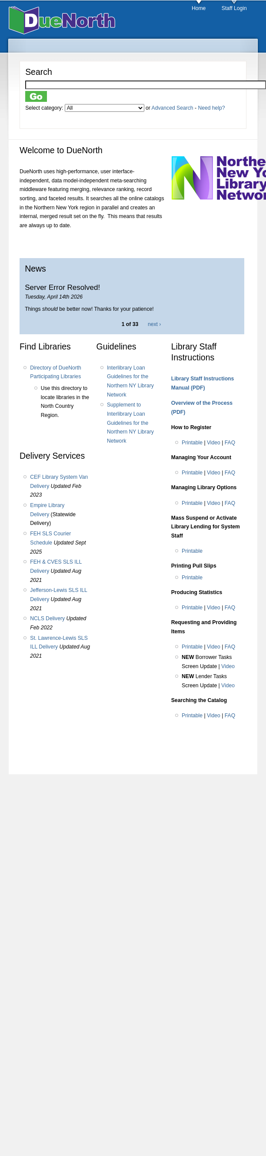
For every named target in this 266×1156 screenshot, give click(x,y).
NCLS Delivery (47, 618)
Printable (192, 443)
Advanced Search (172, 108)
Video (213, 443)
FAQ (230, 443)
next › (154, 324)
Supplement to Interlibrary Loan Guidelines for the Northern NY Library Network (130, 423)
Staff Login (234, 8)
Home (199, 8)
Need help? (211, 108)
